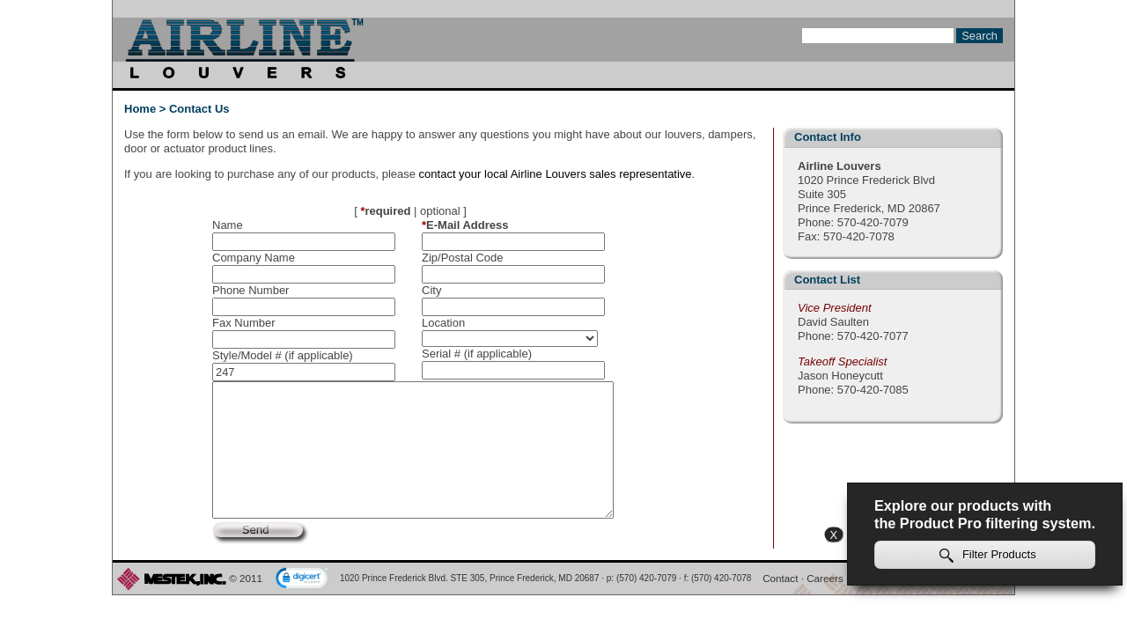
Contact (780, 578)
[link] (302, 579)
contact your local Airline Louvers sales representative (555, 174)
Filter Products (987, 555)
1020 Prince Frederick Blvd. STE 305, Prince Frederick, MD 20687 (470, 578)
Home (140, 108)
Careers (825, 578)
